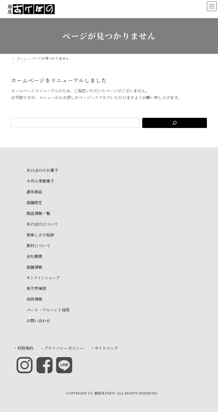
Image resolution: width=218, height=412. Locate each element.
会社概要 (34, 256)
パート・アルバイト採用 (48, 310)
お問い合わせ (38, 320)
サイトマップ (106, 348)
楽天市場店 (36, 288)
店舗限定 (34, 202)
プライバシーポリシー (64, 348)
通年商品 (34, 192)
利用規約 (25, 348)
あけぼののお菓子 (42, 170)
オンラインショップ (43, 277)
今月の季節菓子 (40, 181)
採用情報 (34, 299)
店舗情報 (34, 267)
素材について (38, 245)
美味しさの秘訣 (40, 235)
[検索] (174, 123)
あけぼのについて (42, 224)
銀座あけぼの (105, 392)
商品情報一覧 (38, 213)
